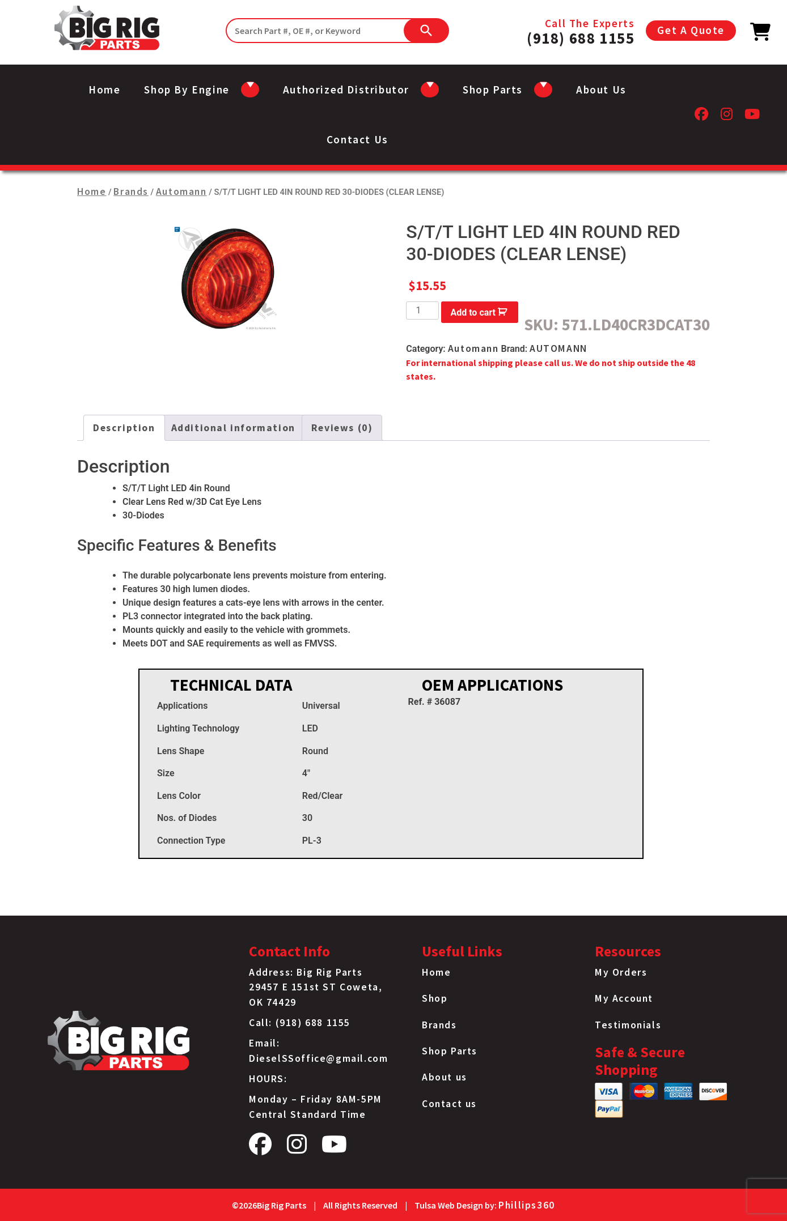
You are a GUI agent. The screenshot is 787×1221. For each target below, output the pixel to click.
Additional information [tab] (233, 428)
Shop (434, 998)
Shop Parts (449, 1051)
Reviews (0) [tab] (342, 428)
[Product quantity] (422, 310)
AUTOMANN (558, 348)
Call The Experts (580, 30)
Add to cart (473, 312)
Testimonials (628, 1025)
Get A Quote (691, 30)
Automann (181, 191)
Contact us (357, 139)
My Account (624, 998)
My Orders (621, 972)
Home (104, 89)
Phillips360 (526, 1205)
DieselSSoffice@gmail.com (318, 1058)
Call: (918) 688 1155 (299, 1022)
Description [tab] (124, 428)
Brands (131, 191)
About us (601, 89)
